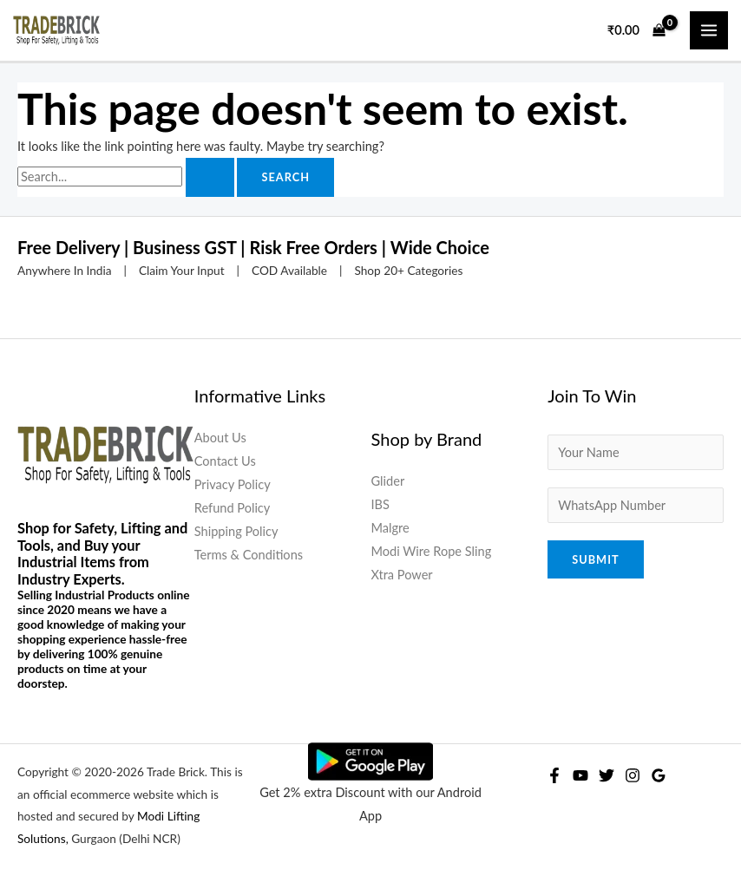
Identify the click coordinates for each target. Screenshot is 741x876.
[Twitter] (606, 775)
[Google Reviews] (658, 775)
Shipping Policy (236, 531)
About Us (220, 437)
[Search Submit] (210, 177)
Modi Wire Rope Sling (431, 551)
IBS (380, 504)
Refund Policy (232, 507)
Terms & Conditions (248, 554)
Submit (595, 559)
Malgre (390, 527)
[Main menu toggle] (709, 30)
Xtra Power (402, 574)
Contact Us (225, 461)
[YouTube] (580, 775)
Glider (388, 481)
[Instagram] (632, 775)
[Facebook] (554, 775)
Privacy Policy (232, 484)
